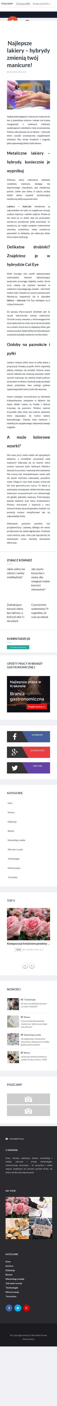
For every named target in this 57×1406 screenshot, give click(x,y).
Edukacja (10, 1270)
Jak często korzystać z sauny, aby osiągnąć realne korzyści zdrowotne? (40, 579)
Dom (18, 950)
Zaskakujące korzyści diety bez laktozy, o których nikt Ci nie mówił (15, 613)
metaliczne (26, 206)
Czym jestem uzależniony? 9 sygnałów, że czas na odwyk (39, 610)
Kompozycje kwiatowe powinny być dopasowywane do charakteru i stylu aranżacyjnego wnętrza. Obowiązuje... (35, 3)
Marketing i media (31, 1035)
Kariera (9, 1266)
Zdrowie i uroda (14, 1283)
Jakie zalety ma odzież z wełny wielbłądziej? (16, 573)
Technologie (28, 999)
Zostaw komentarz (18, 647)
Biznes (25, 1017)
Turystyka (11, 1296)
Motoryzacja (12, 1292)
